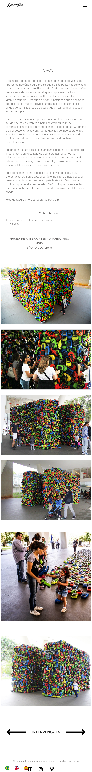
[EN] (17, 768)
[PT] (8, 768)
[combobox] (8, 768)
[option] (17, 768)
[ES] (27, 768)
